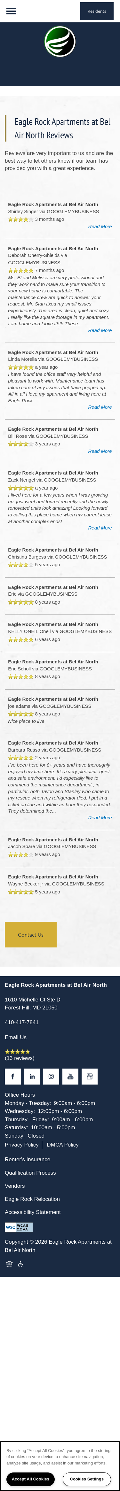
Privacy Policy (22, 1145)
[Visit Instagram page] (51, 1077)
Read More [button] (100, 226)
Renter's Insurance (27, 1159)
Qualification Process (30, 1173)
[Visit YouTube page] (70, 1077)
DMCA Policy (63, 1145)
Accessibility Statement (33, 1212)
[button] (97, 11)
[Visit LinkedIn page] (32, 1077)
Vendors (15, 1186)
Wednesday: (20, 1111)
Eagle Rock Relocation (32, 1199)
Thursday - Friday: (27, 1119)
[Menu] (11, 11)
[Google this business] (90, 1077)
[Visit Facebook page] (13, 1077)
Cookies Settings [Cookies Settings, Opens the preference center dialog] (87, 1479)
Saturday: (16, 1127)
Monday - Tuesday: (28, 1103)
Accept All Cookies (30, 1479)
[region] (60, 1466)
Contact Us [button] (31, 935)
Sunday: (15, 1136)
